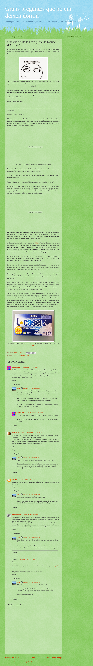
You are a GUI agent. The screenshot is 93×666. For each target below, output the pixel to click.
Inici (33, 658)
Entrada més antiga (54, 658)
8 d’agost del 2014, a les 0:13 (31, 494)
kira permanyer (17, 514)
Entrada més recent (12, 658)
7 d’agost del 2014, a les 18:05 (33, 432)
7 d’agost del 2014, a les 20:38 (26, 479)
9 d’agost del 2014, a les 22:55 (34, 412)
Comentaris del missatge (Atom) (23, 662)
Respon (14, 380)
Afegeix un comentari (14, 605)
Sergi (18, 388)
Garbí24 (14, 479)
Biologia (23, 355)
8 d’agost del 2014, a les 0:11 (31, 457)
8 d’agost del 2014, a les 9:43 (30, 514)
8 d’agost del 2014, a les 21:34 (31, 537)
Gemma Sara (16, 367)
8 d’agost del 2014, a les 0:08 (31, 388)
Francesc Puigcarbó (18, 432)
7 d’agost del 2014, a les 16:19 (29, 367)
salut (28, 355)
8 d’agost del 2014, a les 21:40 (31, 582)
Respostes (17, 384)
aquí (33, 345)
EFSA (37, 243)
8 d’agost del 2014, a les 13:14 (26, 559)
